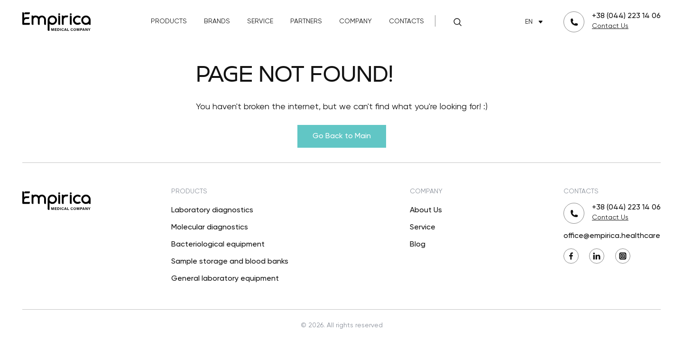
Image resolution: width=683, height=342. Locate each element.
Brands (217, 21)
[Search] (457, 21)
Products (169, 21)
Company (355, 21)
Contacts (406, 21)
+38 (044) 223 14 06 (626, 16)
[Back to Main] (56, 20)
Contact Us (610, 26)
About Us (426, 210)
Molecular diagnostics (209, 227)
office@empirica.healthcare (611, 236)
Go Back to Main (342, 136)
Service (260, 21)
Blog (417, 244)
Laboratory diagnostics (212, 210)
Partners (306, 21)
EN (535, 22)
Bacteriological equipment (218, 244)
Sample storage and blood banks (229, 262)
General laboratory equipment (225, 279)
